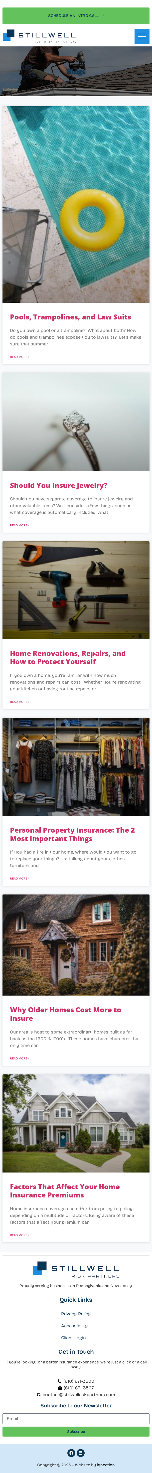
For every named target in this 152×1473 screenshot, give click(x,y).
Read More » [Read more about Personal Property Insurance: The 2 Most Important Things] (19, 878)
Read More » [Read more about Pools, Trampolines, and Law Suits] (19, 357)
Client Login (73, 1337)
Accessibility (74, 1325)
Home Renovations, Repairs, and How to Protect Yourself (68, 657)
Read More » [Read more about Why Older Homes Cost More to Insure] (19, 1058)
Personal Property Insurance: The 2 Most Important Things (72, 834)
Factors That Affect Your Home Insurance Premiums (65, 1191)
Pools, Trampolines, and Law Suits (70, 316)
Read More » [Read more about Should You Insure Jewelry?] (19, 525)
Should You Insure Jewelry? (58, 485)
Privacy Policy (76, 1314)
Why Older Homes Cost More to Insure (65, 1014)
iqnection (106, 1465)
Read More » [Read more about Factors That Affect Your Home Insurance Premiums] (19, 1235)
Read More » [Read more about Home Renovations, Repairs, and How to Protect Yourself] (19, 702)
